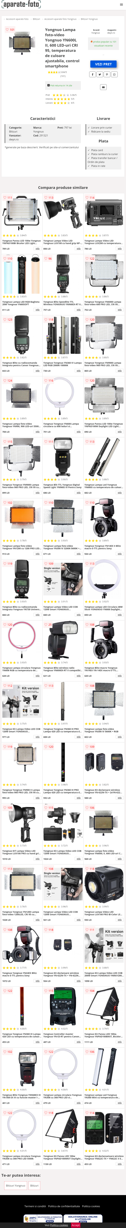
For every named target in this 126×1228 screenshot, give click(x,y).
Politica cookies (91, 1206)
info (37, 248)
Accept (76, 1225)
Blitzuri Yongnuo (89, 18)
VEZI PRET (103, 64)
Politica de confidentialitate (64, 1206)
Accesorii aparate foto (17, 18)
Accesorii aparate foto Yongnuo (60, 18)
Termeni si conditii (35, 1206)
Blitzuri (36, 18)
